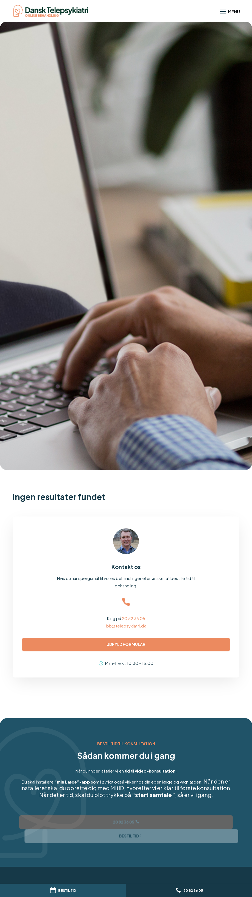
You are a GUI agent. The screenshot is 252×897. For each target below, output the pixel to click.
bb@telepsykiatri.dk (126, 625)
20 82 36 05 (133, 618)
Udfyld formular (126, 644)
